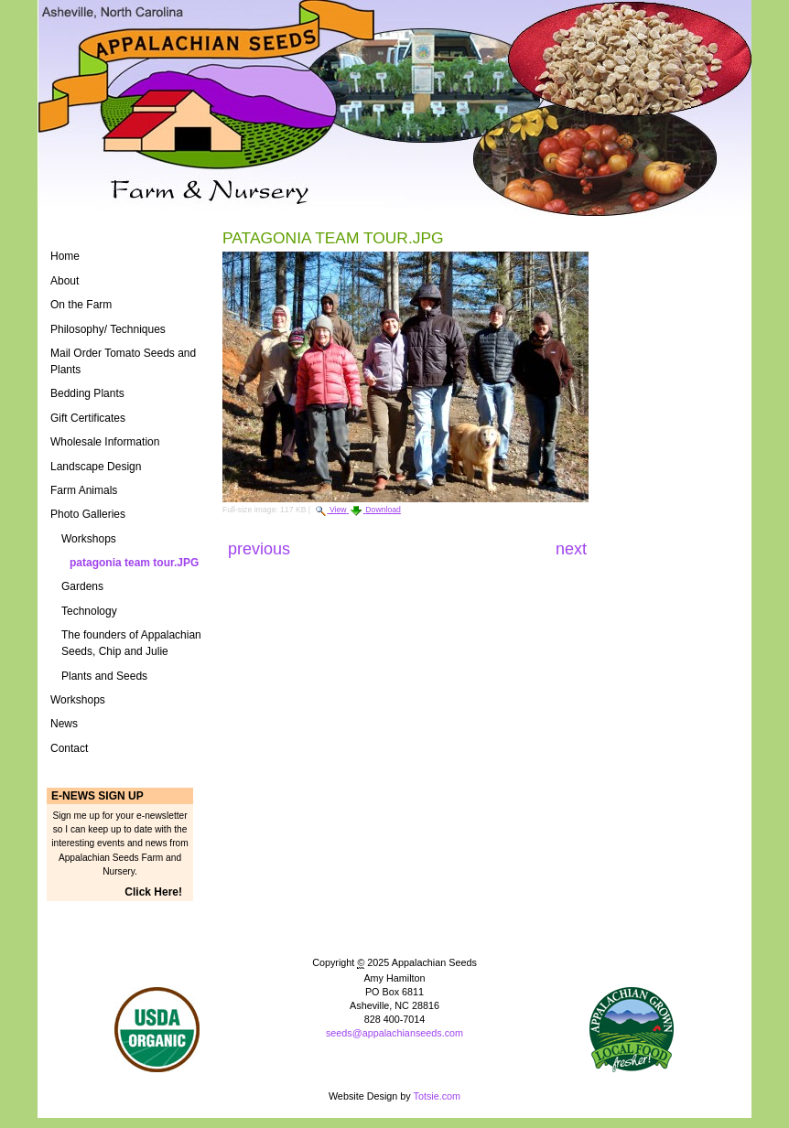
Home (65, 256)
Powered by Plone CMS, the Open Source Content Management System (394, 1063)
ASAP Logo (632, 1029)
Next (571, 549)
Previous (261, 549)
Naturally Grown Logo (157, 1029)
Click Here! (153, 892)
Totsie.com (437, 1095)
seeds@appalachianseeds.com (394, 1032)
